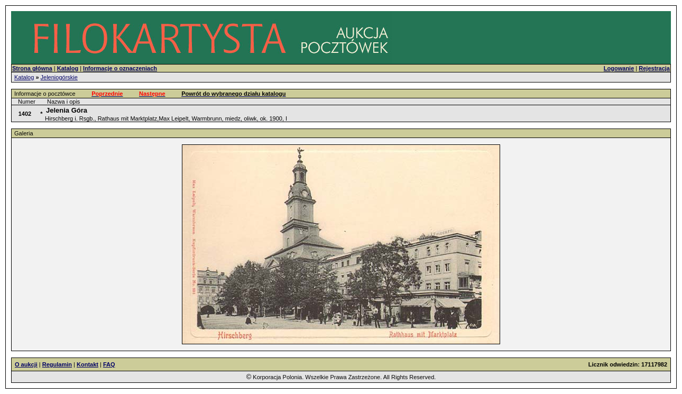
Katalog (24, 77)
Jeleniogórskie (59, 77)
